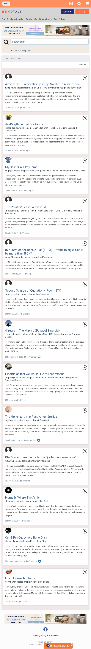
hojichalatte (10, 420)
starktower (10, 501)
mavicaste (10, 334)
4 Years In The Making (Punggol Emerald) (32, 330)
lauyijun (8, 294)
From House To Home (20, 578)
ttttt (7, 88)
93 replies (25, 233)
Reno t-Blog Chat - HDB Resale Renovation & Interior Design (58, 170)
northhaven (10, 582)
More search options (21, 50)
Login (67, 12)
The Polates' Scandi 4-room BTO (27, 207)
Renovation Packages (41, 257)
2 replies (25, 314)
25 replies (29, 190)
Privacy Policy (39, 635)
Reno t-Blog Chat (41, 420)
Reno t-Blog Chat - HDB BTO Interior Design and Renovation (53, 88)
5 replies (25, 107)
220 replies (30, 440)
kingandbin (10, 128)
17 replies (24, 601)
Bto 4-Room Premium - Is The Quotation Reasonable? (41, 457)
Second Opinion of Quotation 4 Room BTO (33, 290)
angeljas (9, 170)
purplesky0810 (12, 377)
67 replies (31, 561)
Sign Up (82, 12)
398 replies (25, 150)
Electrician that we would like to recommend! (35, 374)
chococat (9, 541)
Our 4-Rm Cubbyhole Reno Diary (26, 537)
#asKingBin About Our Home (24, 124)
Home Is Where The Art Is (22, 497)
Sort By (83, 65)
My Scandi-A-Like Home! (21, 167)
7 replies (30, 274)
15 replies (27, 521)
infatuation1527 (12, 211)
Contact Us (52, 635)
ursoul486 (10, 257)
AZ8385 (9, 461)
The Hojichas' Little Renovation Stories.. (31, 416)
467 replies (30, 357)
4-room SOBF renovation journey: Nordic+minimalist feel (42, 84)
